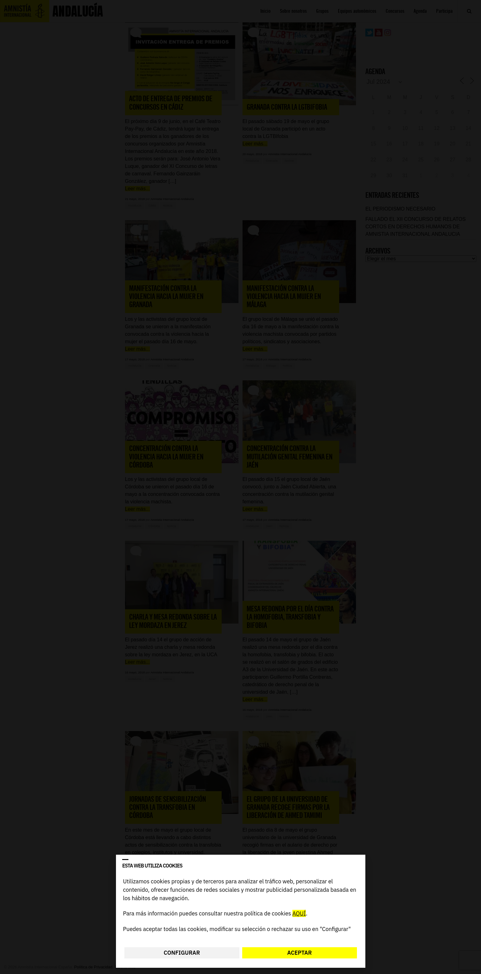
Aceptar (299, 952)
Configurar (182, 952)
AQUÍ (298, 913)
